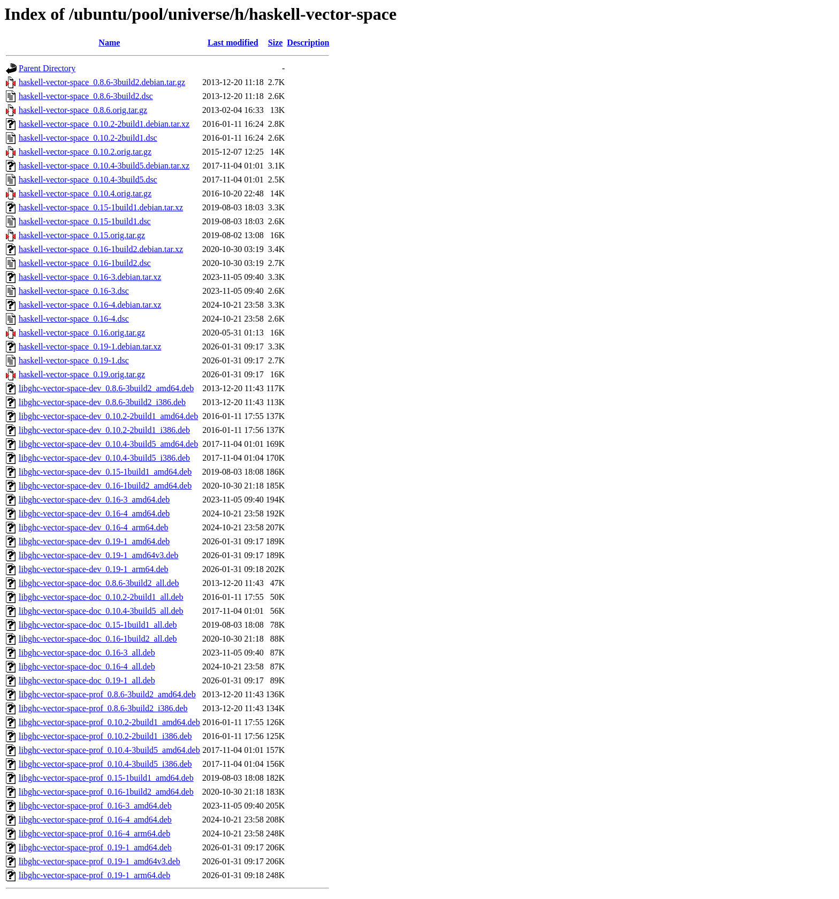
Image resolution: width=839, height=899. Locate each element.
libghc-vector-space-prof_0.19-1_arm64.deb (94, 875)
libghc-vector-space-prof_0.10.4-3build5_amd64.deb (109, 750)
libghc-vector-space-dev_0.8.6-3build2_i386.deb (102, 402)
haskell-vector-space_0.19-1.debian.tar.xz (90, 346)
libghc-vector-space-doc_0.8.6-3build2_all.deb (99, 583)
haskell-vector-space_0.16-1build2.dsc (85, 263)
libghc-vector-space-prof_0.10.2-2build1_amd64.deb (109, 722)
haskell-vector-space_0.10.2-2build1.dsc (88, 137)
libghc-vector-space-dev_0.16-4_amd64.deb (94, 513)
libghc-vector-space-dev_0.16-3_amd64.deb (94, 499)
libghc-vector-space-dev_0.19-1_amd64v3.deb (98, 555)
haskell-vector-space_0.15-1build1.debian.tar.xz (101, 207)
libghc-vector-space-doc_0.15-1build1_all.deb (98, 624)
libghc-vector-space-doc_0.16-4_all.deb (87, 666)
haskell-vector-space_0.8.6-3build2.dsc (86, 96)
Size (275, 42)
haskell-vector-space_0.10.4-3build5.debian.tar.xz (104, 165)
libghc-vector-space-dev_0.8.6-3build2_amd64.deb (106, 388)
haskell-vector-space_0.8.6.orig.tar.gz (83, 110)
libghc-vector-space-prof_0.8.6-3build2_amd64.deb (107, 694)
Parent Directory (47, 68)
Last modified (233, 42)
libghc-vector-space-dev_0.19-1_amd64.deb (94, 541)
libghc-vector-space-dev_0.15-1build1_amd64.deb (105, 471)
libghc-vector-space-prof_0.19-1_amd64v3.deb (99, 861)
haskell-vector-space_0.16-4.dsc (74, 318)
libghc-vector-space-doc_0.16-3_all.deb (87, 652)
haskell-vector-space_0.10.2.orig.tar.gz (85, 151)
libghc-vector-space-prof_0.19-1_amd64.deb (95, 847)
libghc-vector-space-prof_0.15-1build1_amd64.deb (106, 777)
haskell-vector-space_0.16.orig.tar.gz (82, 332)
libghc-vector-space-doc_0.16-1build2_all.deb (98, 638)
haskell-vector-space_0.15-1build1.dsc (85, 221)
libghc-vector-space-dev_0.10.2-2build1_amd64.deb (108, 416)
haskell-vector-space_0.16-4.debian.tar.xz (90, 304)
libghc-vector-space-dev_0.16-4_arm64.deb (94, 527)
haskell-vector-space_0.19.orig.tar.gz (82, 374)
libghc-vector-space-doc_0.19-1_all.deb (87, 680)
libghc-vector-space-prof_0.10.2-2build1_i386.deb (105, 736)
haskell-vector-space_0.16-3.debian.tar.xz (90, 276)
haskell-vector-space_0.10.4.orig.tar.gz (85, 193)
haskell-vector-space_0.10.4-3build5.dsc (88, 179)
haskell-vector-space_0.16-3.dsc (74, 290)
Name (109, 42)
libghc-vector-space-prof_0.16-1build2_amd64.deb (106, 791)
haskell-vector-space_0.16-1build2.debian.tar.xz (101, 249)
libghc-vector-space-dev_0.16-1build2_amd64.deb (105, 485)
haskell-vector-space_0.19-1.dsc (74, 360)
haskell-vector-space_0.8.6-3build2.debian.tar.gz (102, 82)
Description (308, 42)
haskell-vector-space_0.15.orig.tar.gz (82, 235)
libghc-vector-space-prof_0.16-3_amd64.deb (95, 805)
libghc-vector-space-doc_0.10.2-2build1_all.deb (101, 596)
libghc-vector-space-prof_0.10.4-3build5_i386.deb (105, 763)
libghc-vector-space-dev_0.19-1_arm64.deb (94, 569)
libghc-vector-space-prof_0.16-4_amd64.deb (95, 819)
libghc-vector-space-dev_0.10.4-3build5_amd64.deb (108, 443)
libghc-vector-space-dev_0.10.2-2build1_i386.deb (104, 430)
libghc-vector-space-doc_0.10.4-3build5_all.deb (101, 610)
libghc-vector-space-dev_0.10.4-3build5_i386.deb (104, 457)
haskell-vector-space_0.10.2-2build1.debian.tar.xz (104, 123)
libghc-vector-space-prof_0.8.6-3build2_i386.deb (103, 708)
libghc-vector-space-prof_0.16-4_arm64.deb (94, 833)
